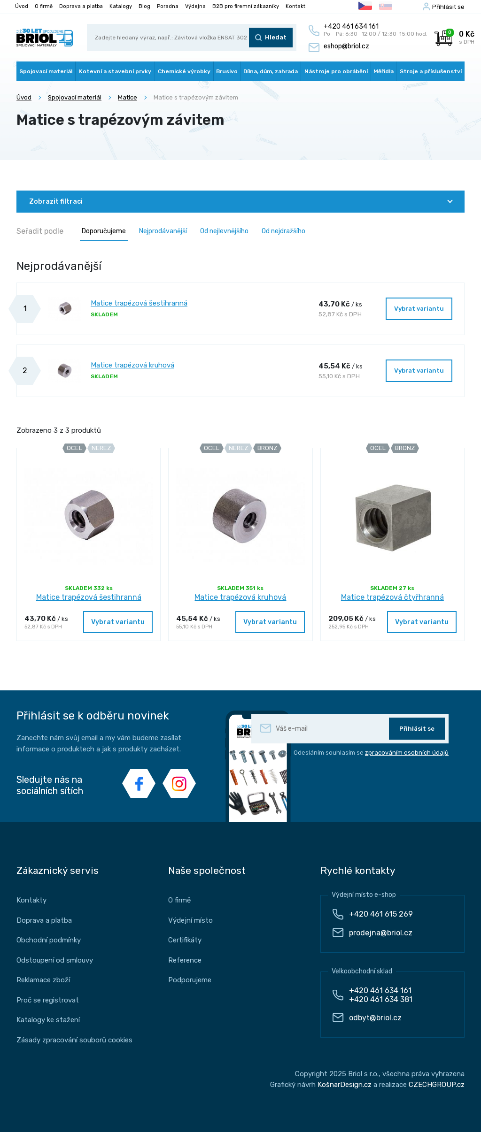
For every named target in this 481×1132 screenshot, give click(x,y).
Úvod (21, 6)
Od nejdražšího (283, 231)
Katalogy (120, 6)
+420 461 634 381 (380, 999)
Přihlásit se (416, 728)
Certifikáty (185, 940)
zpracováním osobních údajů (407, 752)
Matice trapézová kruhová (132, 365)
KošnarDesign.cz (345, 1084)
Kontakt (295, 6)
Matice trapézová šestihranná (139, 303)
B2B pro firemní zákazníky (245, 6)
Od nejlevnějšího (224, 231)
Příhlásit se (448, 6)
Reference (185, 960)
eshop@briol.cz (346, 46)
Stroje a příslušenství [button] (431, 71)
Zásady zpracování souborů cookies (74, 1040)
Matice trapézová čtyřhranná (392, 597)
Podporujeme (189, 980)
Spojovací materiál (74, 97)
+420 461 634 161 (380, 990)
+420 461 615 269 (381, 914)
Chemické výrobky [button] (184, 71)
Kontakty (31, 900)
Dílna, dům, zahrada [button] (270, 71)
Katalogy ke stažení (48, 1020)
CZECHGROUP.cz (437, 1084)
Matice (127, 97)
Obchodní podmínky (48, 940)
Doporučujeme (104, 231)
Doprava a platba (81, 6)
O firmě (44, 6)
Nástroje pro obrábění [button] (336, 71)
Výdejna (195, 6)
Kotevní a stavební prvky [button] (115, 71)
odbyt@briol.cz (375, 1017)
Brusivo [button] (227, 71)
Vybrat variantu (419, 308)
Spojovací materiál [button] (45, 71)
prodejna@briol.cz (380, 932)
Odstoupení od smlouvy (54, 960)
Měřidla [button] (383, 71)
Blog (144, 6)
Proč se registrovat (47, 1000)
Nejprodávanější (163, 231)
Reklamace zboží (43, 980)
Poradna (167, 6)
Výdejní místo (190, 920)
